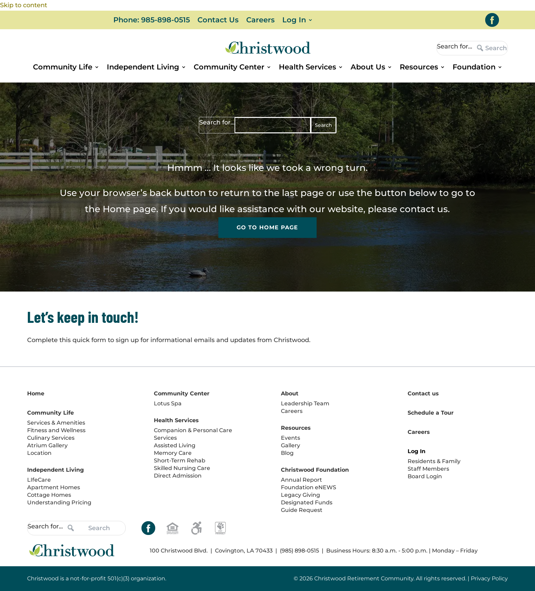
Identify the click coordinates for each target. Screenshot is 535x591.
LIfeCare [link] (39, 480)
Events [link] (290, 438)
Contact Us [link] (218, 21)
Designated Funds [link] (306, 502)
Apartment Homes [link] (53, 487)
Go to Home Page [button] (267, 228)
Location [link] (39, 453)
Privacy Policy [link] (489, 578)
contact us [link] (424, 209)
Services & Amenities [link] (56, 422)
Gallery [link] (290, 445)
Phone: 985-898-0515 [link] (151, 21)
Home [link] (116, 209)
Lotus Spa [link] (168, 403)
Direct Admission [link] (178, 475)
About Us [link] (368, 68)
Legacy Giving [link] (300, 495)
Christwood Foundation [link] (315, 470)
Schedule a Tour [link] (431, 412)
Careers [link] (260, 21)
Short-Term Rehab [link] (179, 460)
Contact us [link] (423, 393)
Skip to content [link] (23, 5)
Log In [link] (294, 21)
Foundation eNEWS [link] (308, 487)
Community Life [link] (62, 68)
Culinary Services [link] (51, 438)
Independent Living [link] (143, 68)
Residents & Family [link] (434, 461)
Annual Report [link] (301, 480)
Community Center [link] (229, 68)
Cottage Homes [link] (49, 495)
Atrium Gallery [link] (47, 445)
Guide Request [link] (301, 510)
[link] (492, 20)
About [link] (289, 393)
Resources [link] (419, 68)
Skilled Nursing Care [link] (182, 468)
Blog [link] (287, 453)
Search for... (454, 46)
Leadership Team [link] (305, 403)
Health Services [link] (307, 68)
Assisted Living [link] (174, 445)
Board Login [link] (425, 476)
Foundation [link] (474, 68)
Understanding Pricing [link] (59, 502)
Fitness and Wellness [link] (56, 430)
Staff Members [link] (428, 469)
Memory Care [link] (173, 453)
